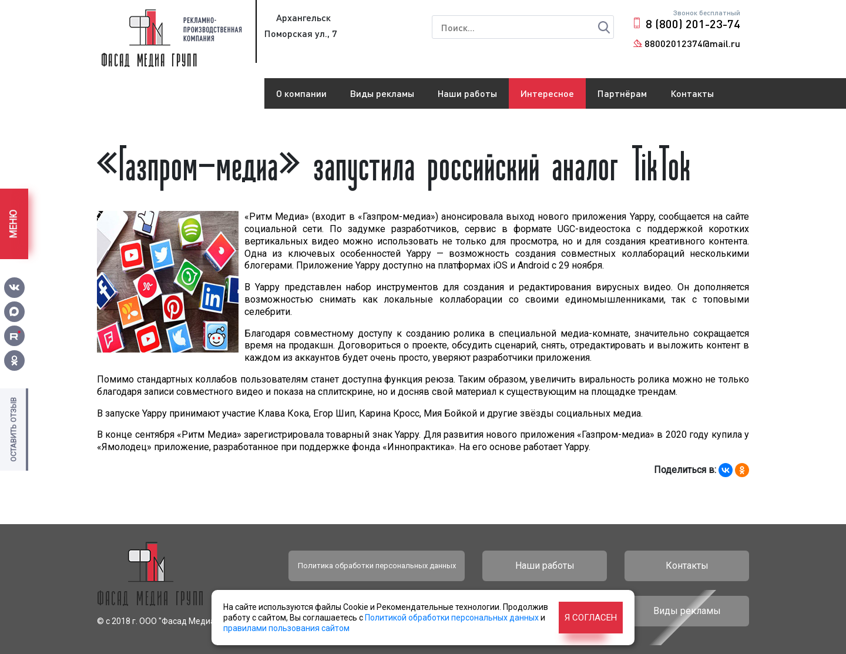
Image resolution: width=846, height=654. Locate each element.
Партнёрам (622, 93)
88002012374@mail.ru (692, 43)
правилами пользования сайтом (286, 628)
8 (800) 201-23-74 (693, 23)
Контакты (692, 93)
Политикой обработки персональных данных (452, 617)
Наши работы (467, 93)
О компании (301, 93)
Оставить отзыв (13, 429)
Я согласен (591, 617)
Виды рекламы (382, 93)
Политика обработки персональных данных (377, 565)
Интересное (547, 93)
